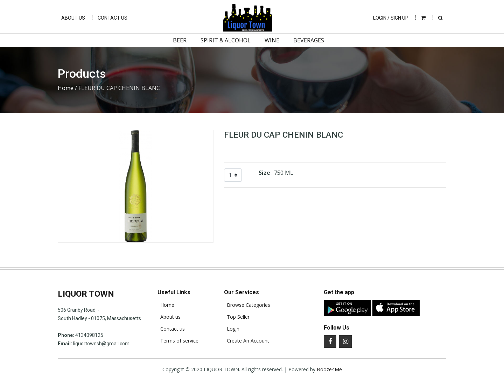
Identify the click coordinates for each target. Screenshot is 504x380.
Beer (180, 40)
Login (231, 328)
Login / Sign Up (390, 18)
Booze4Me (329, 369)
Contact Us (112, 18)
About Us (73, 18)
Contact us (171, 328)
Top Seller (237, 317)
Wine (272, 40)
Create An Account (246, 340)
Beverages (308, 40)
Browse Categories (247, 305)
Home (66, 88)
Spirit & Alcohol (226, 40)
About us (169, 317)
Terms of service (178, 340)
